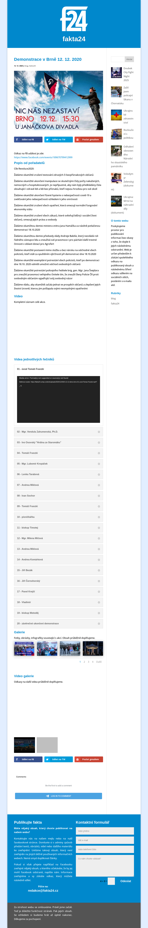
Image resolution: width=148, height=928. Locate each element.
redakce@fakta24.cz (43, 890)
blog (26, 66)
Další (99, 661)
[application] (58, 399)
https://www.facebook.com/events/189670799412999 (43, 157)
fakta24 (32, 66)
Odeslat (125, 881)
